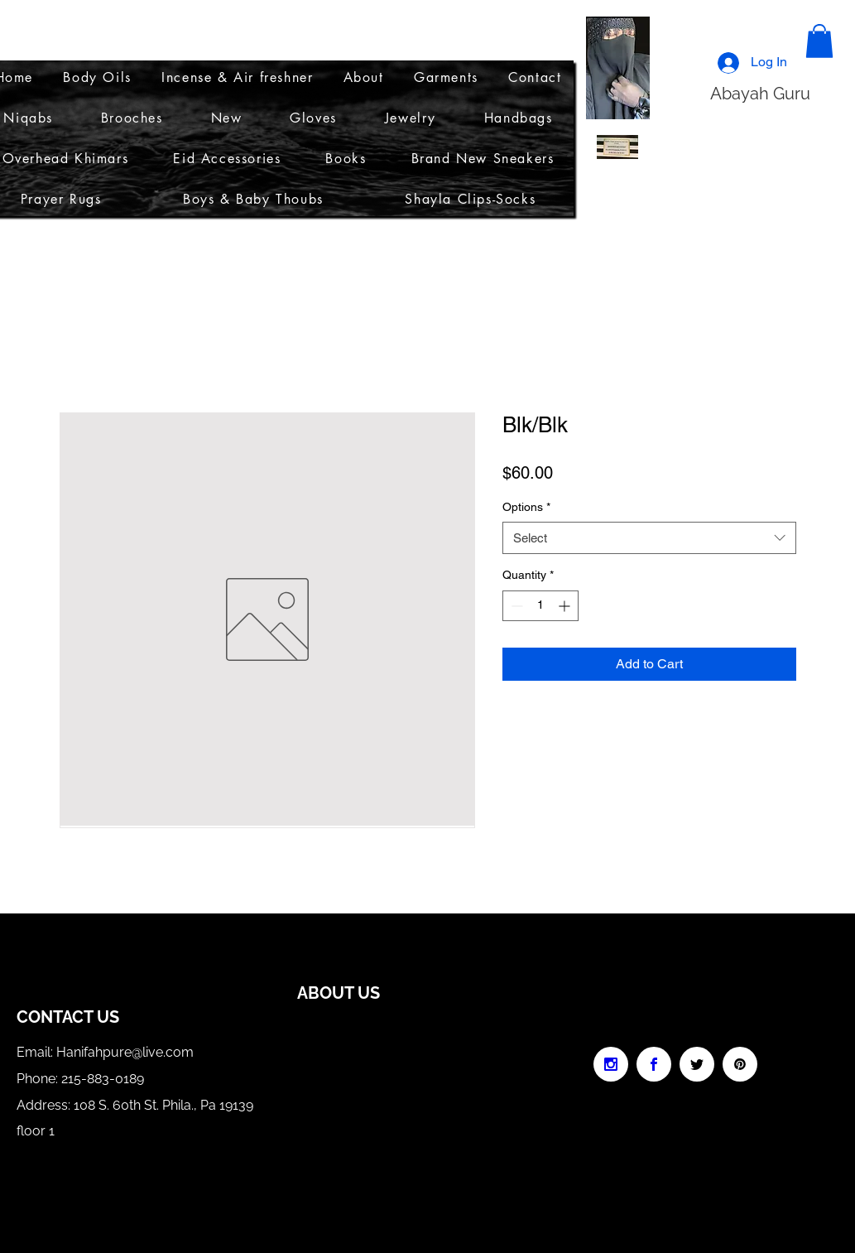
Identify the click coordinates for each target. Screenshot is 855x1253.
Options (526, 506)
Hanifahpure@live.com (125, 1052)
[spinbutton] (540, 605)
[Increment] (565, 605)
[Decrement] (515, 605)
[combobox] (649, 538)
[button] (819, 41)
